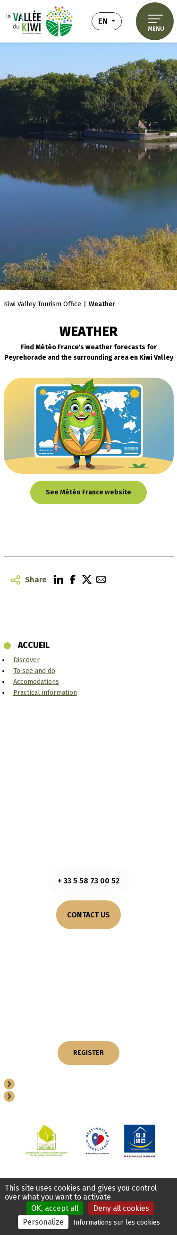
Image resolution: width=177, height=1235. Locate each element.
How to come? (88, 952)
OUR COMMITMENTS (88, 983)
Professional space (54, 1098)
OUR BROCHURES (88, 967)
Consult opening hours (88, 941)
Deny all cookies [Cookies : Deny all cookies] (121, 1208)
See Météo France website (88, 492)
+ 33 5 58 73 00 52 (88, 880)
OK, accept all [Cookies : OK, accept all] (54, 1208)
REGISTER (88, 1053)
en (110, 20)
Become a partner (50, 1085)
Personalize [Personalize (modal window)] (43, 1222)
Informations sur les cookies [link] (116, 1222)
